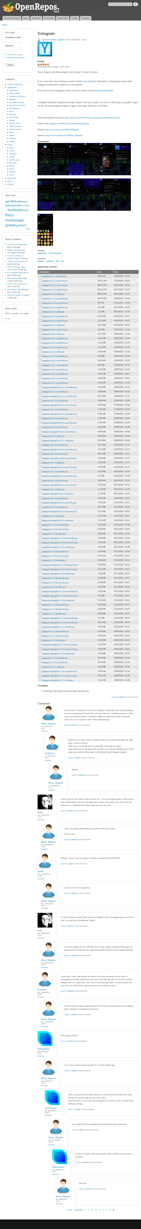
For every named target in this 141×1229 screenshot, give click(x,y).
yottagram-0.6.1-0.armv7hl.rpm (55, 481)
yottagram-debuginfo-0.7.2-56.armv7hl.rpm (60, 649)
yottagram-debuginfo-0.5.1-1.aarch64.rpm (59, 414)
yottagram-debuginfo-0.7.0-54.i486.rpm (58, 547)
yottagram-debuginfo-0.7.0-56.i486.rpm (58, 600)
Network (12, 114)
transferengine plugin (103, 90)
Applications (12, 87)
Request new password (15, 57)
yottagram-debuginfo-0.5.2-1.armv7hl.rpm (59, 432)
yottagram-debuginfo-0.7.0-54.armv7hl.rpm (60, 543)
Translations (11, 178)
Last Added (49, 18)
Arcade (12, 157)
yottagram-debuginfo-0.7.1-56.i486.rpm (58, 627)
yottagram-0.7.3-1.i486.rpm (53, 667)
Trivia (11, 175)
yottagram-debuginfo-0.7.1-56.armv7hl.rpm (60, 622)
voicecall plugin (89, 81)
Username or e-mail (13, 37)
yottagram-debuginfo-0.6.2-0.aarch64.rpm (59, 511)
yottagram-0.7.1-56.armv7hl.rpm (55, 609)
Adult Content (14, 93)
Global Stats (63, 18)
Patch (9, 215)
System (12, 135)
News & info (14, 117)
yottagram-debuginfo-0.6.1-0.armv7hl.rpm (59, 485)
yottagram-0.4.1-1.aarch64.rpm (55, 383)
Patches (12, 120)
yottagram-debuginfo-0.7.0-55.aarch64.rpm (60, 565)
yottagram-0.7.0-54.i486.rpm (54, 534)
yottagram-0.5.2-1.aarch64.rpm (55, 418)
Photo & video (14, 123)
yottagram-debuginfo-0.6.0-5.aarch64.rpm (59, 449)
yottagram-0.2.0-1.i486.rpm (53, 312)
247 (8, 319)
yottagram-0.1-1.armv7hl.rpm (54, 276)
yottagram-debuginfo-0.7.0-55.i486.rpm (58, 574)
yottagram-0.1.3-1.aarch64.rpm (55, 299)
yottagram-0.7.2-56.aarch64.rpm (55, 631)
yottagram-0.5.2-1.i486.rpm (53, 436)
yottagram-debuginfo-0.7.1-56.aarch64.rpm (60, 618)
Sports (11, 132)
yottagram (50, 261)
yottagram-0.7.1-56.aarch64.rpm (55, 605)
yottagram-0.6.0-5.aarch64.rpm (55, 445)
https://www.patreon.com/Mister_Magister (64, 135)
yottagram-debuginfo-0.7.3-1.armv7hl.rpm (59, 676)
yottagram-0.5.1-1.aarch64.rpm (55, 409)
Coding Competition (15, 84)
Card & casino (14, 160)
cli (28, 202)
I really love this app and (16, 244)
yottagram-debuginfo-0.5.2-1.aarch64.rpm (59, 423)
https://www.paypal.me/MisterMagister (62, 129)
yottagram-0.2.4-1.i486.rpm (53, 325)
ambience (21, 201)
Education (13, 163)
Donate (75, 18)
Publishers (36, 18)
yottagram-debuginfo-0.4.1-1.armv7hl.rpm (59, 396)
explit (39, 812)
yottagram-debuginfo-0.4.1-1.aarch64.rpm (59, 387)
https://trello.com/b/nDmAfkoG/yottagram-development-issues (92, 117)
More (28, 229)
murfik (40, 871)
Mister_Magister (58, 40)
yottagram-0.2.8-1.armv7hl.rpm (55, 330)
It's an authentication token (17, 273)
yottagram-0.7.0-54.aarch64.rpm (55, 525)
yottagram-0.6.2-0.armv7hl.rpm (55, 498)
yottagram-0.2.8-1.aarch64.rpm (55, 338)
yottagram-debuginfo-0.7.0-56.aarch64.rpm (60, 591)
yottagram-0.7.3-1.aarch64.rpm (55, 658)
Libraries (10, 184)
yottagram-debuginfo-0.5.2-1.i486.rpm (57, 440)
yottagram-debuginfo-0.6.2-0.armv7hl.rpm (59, 503)
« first (69, 1210)
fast (62, 261)
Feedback (85, 18)
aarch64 (10, 201)
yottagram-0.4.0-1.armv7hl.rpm (55, 378)
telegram (40, 261)
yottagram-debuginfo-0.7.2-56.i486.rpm (58, 654)
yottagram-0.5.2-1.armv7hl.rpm (55, 427)
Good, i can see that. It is (16, 284)
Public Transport (15, 126)
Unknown (12, 138)
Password (9, 46)
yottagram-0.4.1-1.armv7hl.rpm (55, 392)
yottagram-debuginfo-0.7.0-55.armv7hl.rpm (60, 569)
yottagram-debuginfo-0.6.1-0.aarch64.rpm (59, 476)
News (25, 18)
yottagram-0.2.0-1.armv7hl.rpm (55, 303)
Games (9, 145)
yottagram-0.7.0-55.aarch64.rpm (55, 551)
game (8, 205)
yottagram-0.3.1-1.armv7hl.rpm (55, 370)
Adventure (13, 154)
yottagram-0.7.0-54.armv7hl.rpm (55, 529)
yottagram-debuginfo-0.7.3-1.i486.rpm (57, 680)
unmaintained (43, 1049)
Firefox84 (41, 990)
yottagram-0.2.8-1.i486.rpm (53, 334)
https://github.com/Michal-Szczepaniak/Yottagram (67, 123)
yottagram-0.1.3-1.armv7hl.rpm (55, 290)
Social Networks (15, 129)
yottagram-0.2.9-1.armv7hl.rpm (55, 347)
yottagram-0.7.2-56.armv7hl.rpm (55, 636)
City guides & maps (16, 102)
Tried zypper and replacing (17, 289)
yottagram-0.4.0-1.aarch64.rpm (55, 374)
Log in (113, 697)
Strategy (12, 172)
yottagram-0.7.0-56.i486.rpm (54, 587)
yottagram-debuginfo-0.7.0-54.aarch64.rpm (60, 538)
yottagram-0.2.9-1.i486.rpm (53, 352)
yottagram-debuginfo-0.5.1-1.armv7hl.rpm (59, 405)
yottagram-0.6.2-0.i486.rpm (53, 516)
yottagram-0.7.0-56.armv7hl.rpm (55, 583)
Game (11, 148)
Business (12, 99)
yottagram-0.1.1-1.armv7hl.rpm (55, 281)
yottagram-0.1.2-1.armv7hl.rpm (55, 285)
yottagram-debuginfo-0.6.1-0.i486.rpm (57, 494)
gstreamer (16, 205)
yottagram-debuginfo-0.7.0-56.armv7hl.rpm (60, 596)
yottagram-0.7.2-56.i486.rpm (54, 640)
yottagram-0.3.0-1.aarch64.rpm (55, 356)
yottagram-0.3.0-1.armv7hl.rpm (55, 361)
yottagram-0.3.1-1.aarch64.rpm (55, 365)
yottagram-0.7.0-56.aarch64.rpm (55, 578)
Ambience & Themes (17, 96)
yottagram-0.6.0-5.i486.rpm (53, 463)
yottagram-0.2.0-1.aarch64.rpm (55, 307)
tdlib (57, 261)
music (26, 210)
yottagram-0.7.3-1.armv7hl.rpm (55, 662)
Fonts (9, 181)
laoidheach (49, 753)
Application (13, 90)
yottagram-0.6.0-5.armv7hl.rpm (55, 454)
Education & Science (17, 105)
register (121, 697)
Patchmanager (14, 220)
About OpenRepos (12, 18)
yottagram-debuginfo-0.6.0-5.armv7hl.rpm (59, 458)
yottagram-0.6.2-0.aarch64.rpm (55, 507)
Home (4, 25)
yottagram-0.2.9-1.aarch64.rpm (55, 343)
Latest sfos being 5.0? (15, 295)
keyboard (15, 210)
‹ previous (78, 1210)
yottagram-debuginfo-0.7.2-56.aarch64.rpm (60, 645)
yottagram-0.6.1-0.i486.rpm (53, 489)
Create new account (14, 55)
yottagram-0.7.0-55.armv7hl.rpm (55, 556)
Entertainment (14, 108)
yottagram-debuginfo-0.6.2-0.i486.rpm (57, 520)
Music (11, 111)
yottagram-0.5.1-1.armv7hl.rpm (55, 401)
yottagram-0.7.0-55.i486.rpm (54, 560)
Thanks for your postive (16, 261)
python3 (21, 225)
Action (11, 151)
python (10, 225)
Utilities (12, 141)
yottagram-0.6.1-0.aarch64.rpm (55, 472)
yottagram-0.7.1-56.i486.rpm (54, 614)
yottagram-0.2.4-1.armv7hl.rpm (55, 321)
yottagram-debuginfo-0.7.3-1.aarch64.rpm (59, 671)
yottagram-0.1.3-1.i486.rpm (53, 294)
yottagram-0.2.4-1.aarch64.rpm (55, 316)
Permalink (44, 731)
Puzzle (11, 166)
